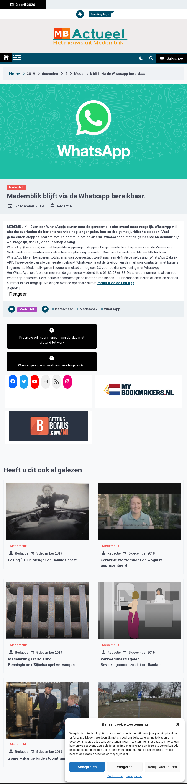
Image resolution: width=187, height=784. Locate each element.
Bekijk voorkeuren (162, 767)
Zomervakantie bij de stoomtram (38, 736)
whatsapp (112, 309)
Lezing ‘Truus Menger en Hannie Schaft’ (42, 537)
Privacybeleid (134, 776)
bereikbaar (64, 309)
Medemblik (16, 187)
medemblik (88, 309)
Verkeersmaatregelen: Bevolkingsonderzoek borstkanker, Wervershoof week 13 (131, 642)
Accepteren (87, 767)
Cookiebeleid (115, 776)
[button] (178, 724)
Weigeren (125, 767)
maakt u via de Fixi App (115, 283)
